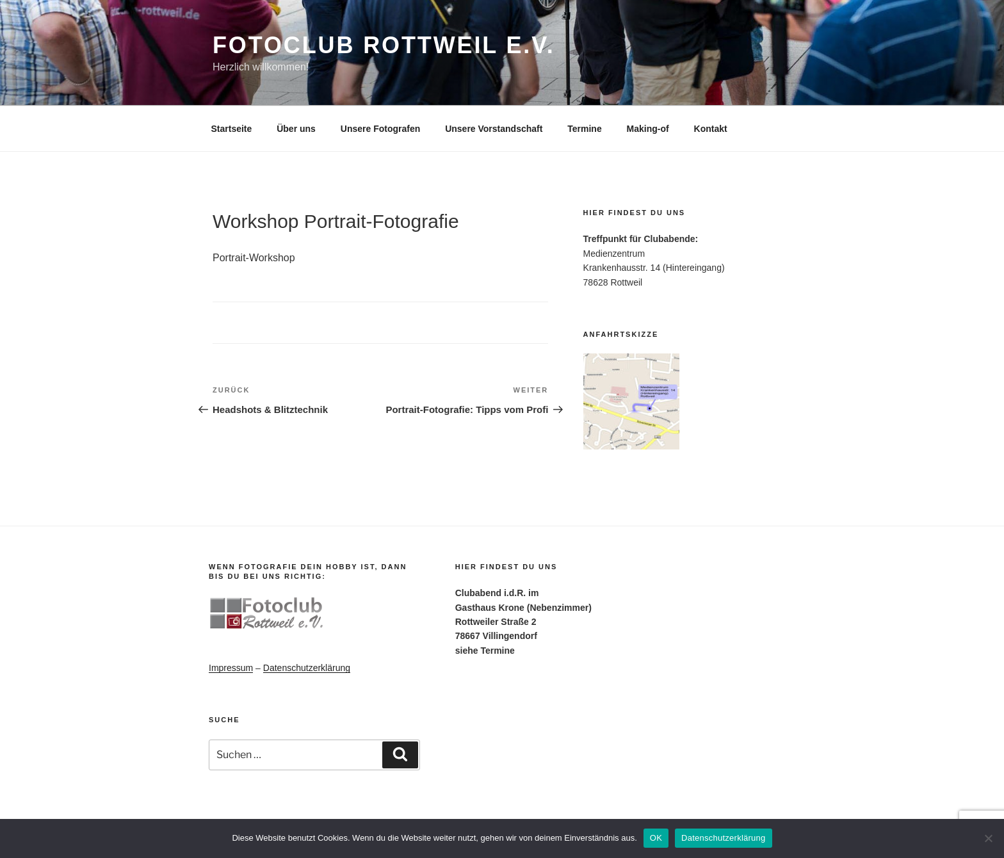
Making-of (648, 129)
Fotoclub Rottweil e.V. (384, 45)
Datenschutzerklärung (306, 668)
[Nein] (988, 838)
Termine (584, 129)
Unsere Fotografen (380, 129)
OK (656, 838)
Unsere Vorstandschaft (493, 129)
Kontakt (710, 129)
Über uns (296, 129)
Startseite (231, 129)
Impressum (231, 668)
